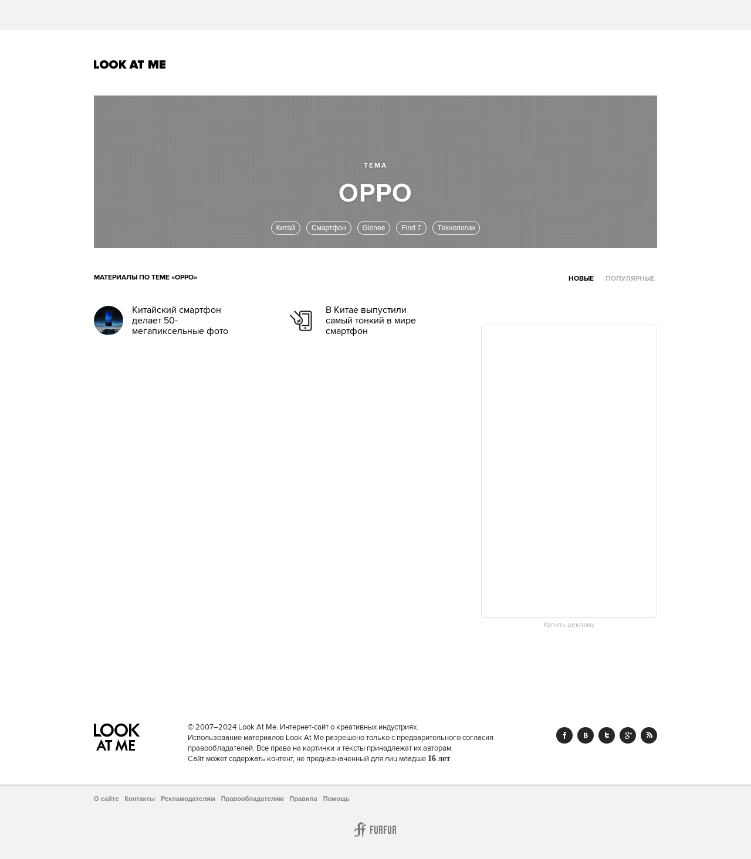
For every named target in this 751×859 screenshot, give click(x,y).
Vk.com (585, 735)
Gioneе (374, 228)
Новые (581, 278)
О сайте (106, 798)
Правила (303, 798)
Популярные (630, 278)
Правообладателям (252, 798)
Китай (285, 228)
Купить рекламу (569, 625)
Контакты (139, 798)
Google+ (628, 735)
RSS (649, 735)
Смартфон (329, 228)
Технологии (456, 228)
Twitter (606, 735)
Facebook (564, 735)
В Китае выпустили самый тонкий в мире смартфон (371, 320)
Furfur (375, 829)
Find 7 (411, 228)
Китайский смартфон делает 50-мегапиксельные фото (180, 320)
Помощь (336, 798)
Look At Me (130, 64)
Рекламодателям (188, 798)
